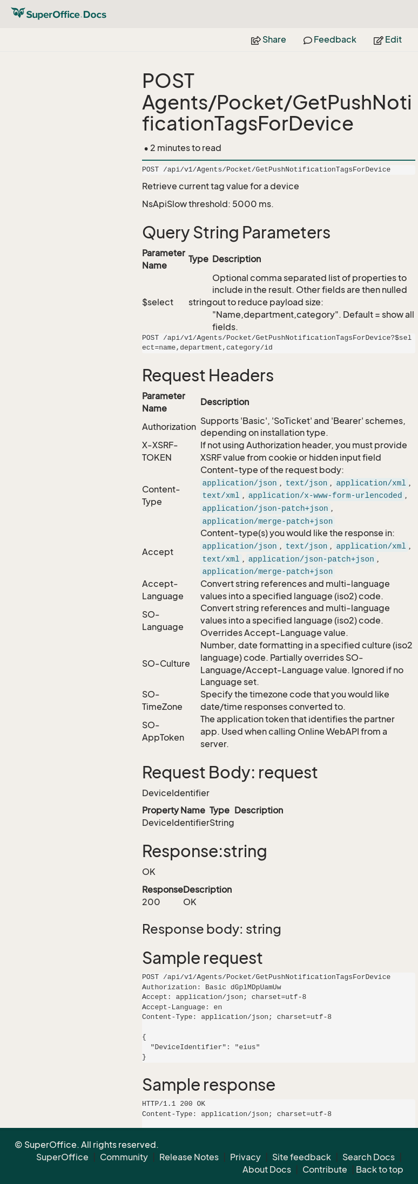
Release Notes (189, 1157)
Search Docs (368, 1157)
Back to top (379, 1169)
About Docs (266, 1169)
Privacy (245, 1157)
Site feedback (301, 1157)
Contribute (324, 1169)
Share (268, 39)
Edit (388, 39)
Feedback (330, 39)
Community (124, 1157)
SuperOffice (62, 1157)
